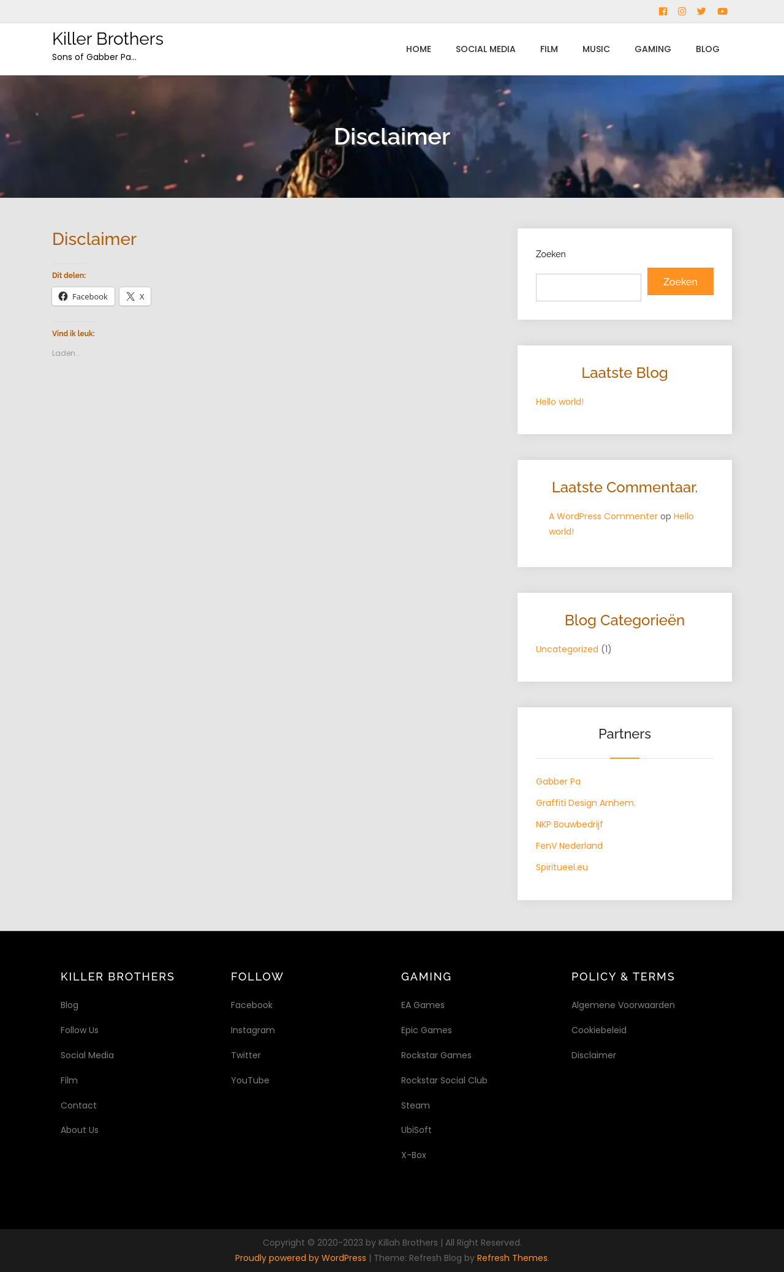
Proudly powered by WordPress (302, 1258)
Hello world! (560, 402)
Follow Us (80, 1030)
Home (418, 49)
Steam (415, 1105)
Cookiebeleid (599, 1030)
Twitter (246, 1055)
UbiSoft (416, 1130)
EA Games (423, 1005)
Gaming (653, 49)
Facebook (252, 1005)
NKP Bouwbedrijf (569, 824)
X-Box (413, 1155)
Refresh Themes (512, 1258)
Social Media (486, 49)
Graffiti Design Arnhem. (586, 803)
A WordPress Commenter (603, 516)
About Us (80, 1130)
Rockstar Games (436, 1055)
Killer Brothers (108, 39)
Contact (79, 1105)
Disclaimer (593, 1055)
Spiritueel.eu (562, 867)
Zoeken (551, 254)
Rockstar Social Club (444, 1080)
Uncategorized (567, 649)
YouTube (250, 1080)
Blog (708, 49)
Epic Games (426, 1030)
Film (549, 49)
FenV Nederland (569, 846)
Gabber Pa (558, 781)
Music (596, 49)
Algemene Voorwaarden (623, 1005)
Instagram (253, 1030)
